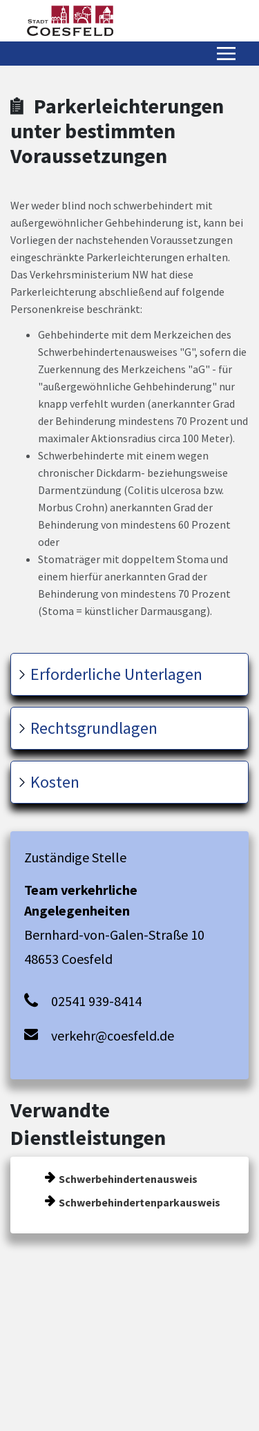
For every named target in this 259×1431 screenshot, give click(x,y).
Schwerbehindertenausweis (128, 1179)
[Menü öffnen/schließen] (226, 53)
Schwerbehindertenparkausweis (139, 1202)
